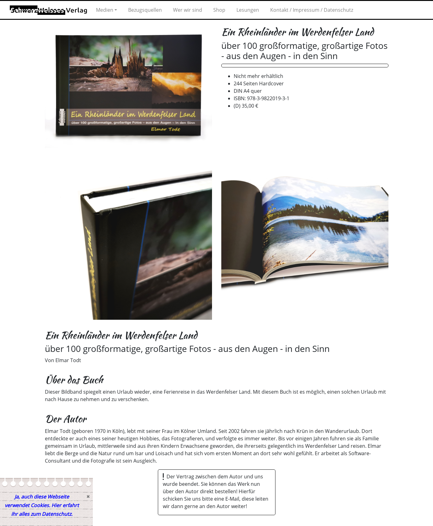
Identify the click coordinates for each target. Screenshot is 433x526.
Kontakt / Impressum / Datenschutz (311, 9)
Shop (219, 9)
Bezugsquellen (145, 9)
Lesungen (247, 9)
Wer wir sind (187, 9)
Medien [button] (104, 9)
